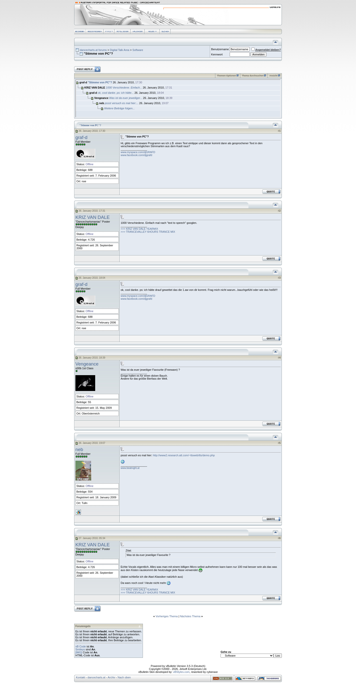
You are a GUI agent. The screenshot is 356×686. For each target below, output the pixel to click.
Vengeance (86, 363)
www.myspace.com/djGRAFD (138, 152)
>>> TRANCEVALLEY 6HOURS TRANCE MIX (148, 231)
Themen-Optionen (226, 75)
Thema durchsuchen (253, 75)
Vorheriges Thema (167, 616)
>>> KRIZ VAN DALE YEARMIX (139, 228)
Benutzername (220, 49)
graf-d (81, 137)
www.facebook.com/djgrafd (136, 155)
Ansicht (273, 75)
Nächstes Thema (190, 616)
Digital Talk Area (119, 49)
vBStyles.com (181, 671)
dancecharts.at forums (93, 49)
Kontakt (80, 677)
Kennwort (216, 54)
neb (79, 449)
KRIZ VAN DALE (92, 217)
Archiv (111, 677)
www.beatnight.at (130, 468)
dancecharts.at (96, 677)
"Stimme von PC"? (100, 82)
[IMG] (78, 652)
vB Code (80, 646)
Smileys (80, 649)
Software (137, 49)
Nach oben (124, 677)
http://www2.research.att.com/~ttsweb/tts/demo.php (184, 455)
